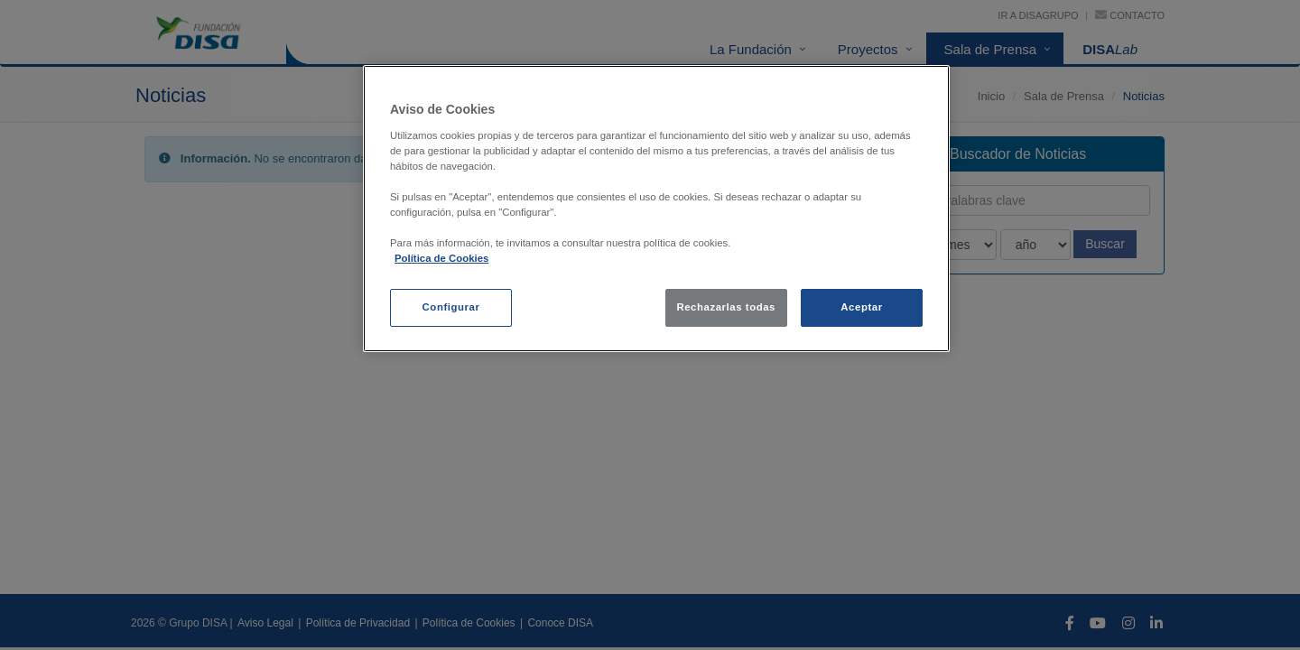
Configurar (451, 307)
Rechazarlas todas (725, 307)
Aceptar (861, 307)
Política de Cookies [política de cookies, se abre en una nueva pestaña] (441, 258)
